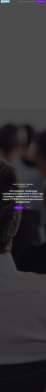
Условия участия (26, 1)
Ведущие (20, 1)
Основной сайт (32, 1)
